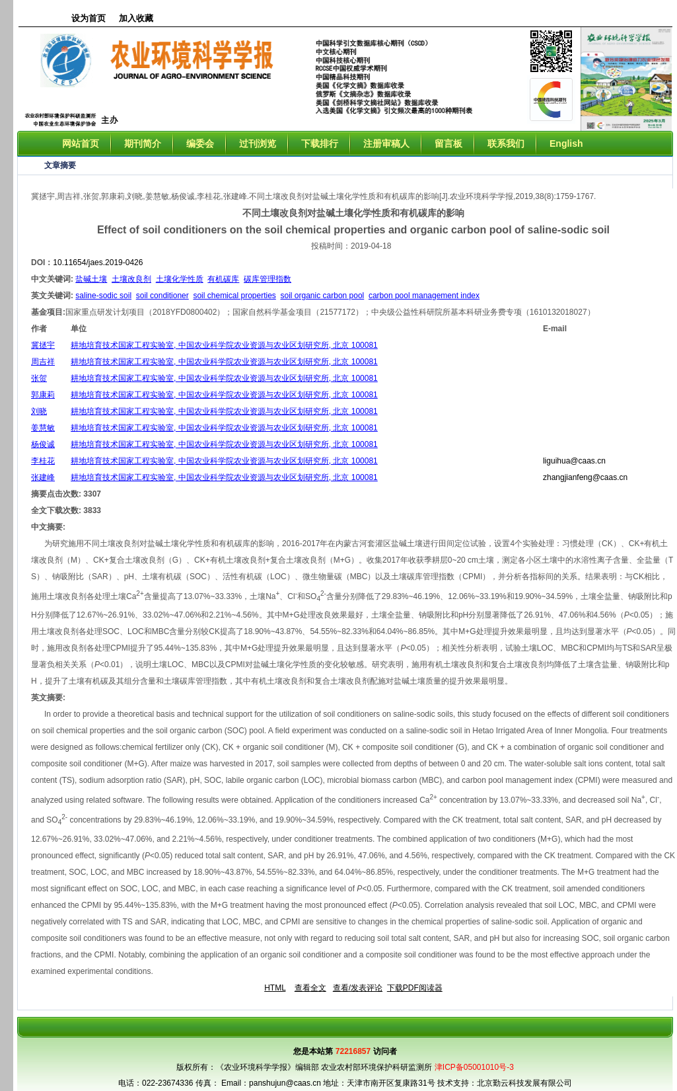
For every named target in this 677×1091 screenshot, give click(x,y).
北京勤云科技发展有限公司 (524, 1083)
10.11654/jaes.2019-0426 (98, 262)
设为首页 (88, 18)
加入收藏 (136, 18)
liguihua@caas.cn (574, 460)
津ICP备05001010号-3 (474, 1067)
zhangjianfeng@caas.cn (585, 477)
